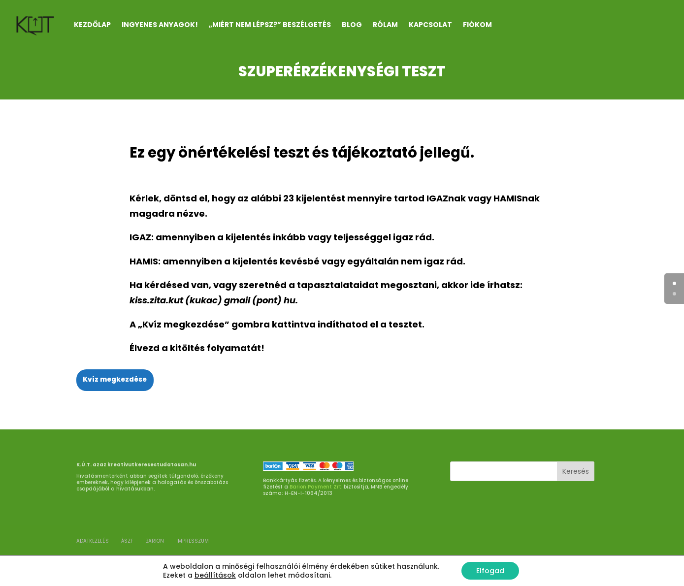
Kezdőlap (92, 25)
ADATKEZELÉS (92, 541)
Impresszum (192, 541)
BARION (154, 541)
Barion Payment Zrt (315, 486)
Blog (352, 25)
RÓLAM (385, 25)
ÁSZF (127, 541)
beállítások (215, 575)
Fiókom (477, 25)
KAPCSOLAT (430, 25)
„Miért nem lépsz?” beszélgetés (270, 25)
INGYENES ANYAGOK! (160, 25)
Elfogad (490, 571)
